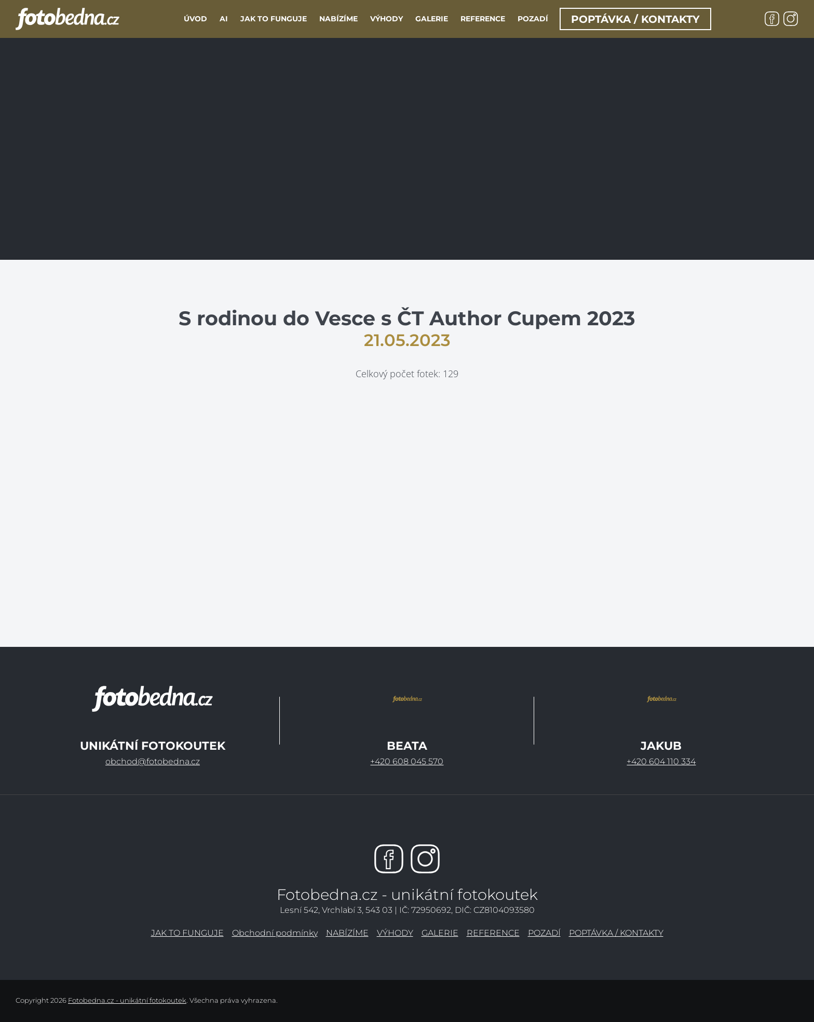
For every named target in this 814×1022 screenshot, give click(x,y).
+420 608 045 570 (406, 761)
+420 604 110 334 (661, 761)
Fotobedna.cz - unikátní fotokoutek (127, 1000)
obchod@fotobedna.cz (152, 761)
